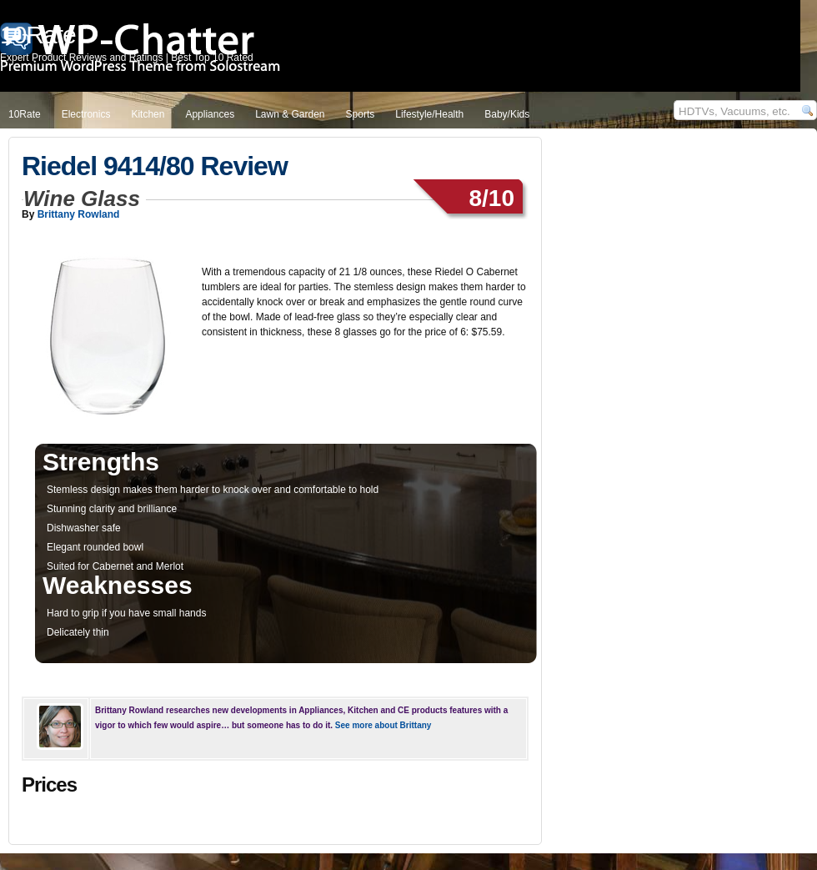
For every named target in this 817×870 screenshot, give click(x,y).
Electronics (86, 114)
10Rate (24, 114)
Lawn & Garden (289, 114)
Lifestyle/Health (429, 114)
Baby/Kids (506, 114)
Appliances (209, 114)
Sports (360, 114)
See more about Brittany (383, 725)
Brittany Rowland (79, 214)
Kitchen (147, 114)
